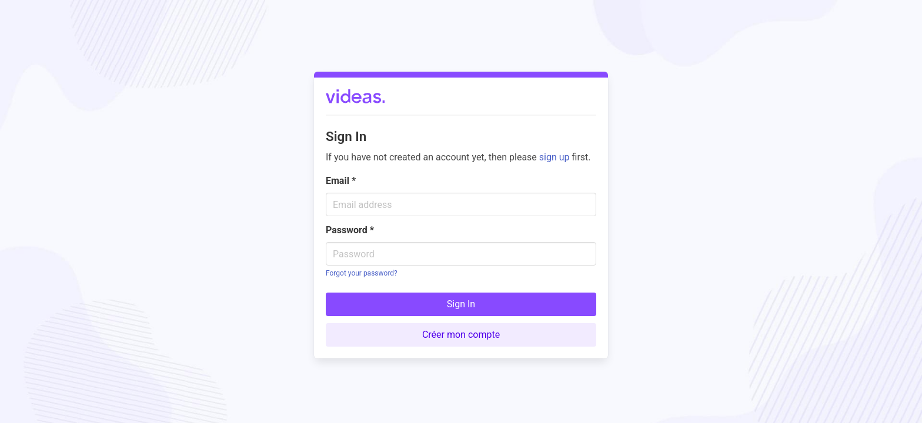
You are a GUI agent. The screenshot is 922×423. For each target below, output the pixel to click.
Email (341, 180)
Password (350, 230)
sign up (554, 157)
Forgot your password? (361, 273)
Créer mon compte (461, 334)
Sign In (461, 304)
